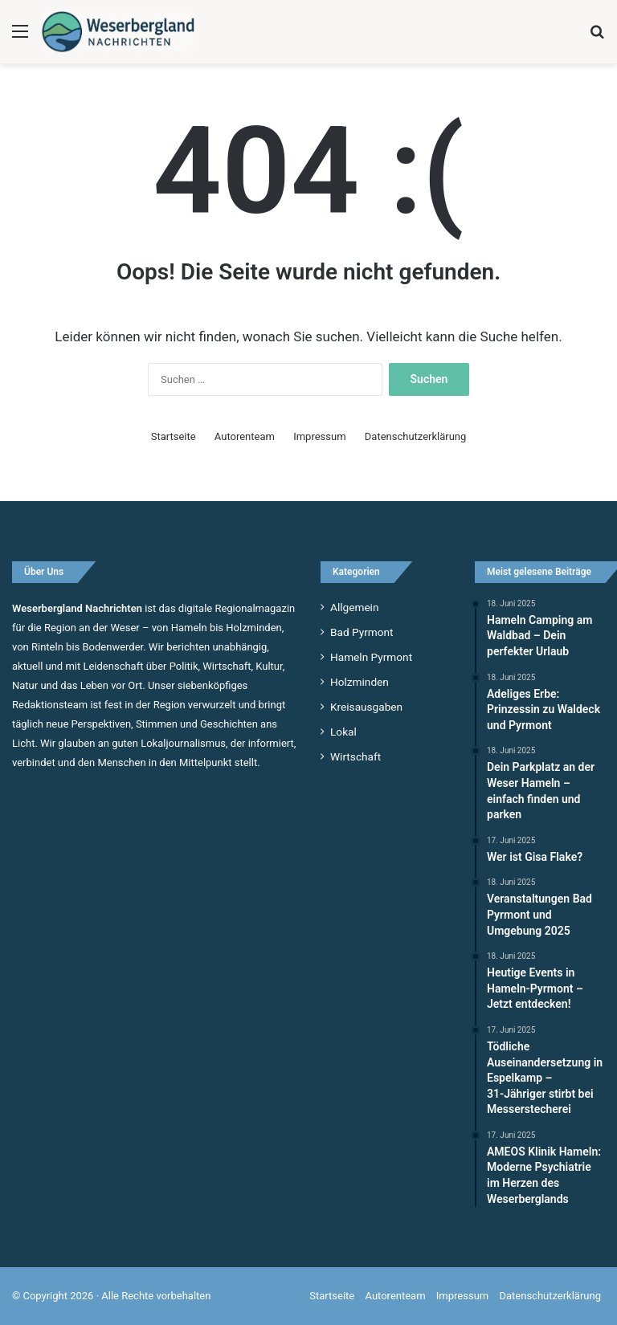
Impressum (319, 436)
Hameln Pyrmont (371, 656)
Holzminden (359, 681)
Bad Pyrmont (362, 632)
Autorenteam (245, 436)
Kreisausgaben (366, 706)
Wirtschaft (355, 756)
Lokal (343, 731)
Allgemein (354, 607)
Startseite (173, 436)
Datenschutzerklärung (416, 436)
